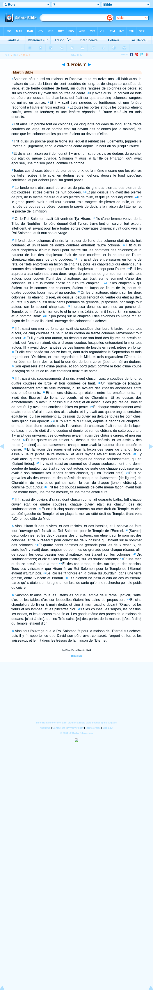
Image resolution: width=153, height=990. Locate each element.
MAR (15, 55)
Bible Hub (76, 656)
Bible (7, 55)
